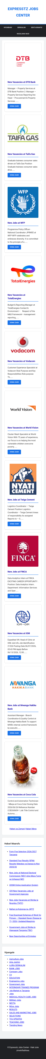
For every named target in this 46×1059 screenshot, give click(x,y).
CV (10, 975)
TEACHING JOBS (16, 1022)
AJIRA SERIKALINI (17, 965)
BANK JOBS (14, 968)
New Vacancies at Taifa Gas (21, 154)
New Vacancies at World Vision (23, 427)
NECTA (12, 1003)
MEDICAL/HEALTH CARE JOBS (22, 997)
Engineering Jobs (16, 981)
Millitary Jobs (15, 1000)
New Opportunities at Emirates (22, 936)
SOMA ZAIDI (14, 106)
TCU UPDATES (15, 1019)
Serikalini (21, 27)
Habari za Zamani (17, 829)
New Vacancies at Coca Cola (22, 794)
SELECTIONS (15, 1016)
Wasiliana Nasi (23, 34)
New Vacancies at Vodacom (21, 361)
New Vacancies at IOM (19, 633)
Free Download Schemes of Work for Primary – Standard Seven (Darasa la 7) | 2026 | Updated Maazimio (25, 918)
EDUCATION (14, 978)
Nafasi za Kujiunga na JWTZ (21, 909)
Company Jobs (15, 971)
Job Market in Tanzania (19, 990)
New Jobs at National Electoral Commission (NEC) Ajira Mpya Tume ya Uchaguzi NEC (25, 876)
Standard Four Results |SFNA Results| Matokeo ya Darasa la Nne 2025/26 (24, 863)
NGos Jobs (14, 1006)
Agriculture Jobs (16, 959)
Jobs (11, 994)
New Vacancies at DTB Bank (21, 82)
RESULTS (13, 1009)
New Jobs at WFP (16, 223)
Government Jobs (17, 984)
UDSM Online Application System (23, 885)
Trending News (15, 1025)
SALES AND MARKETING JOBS (22, 1013)
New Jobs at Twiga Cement (21, 499)
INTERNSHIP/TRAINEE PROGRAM (24, 987)
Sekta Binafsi (36, 27)
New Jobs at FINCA (17, 571)
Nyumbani (8, 27)
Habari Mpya (30, 829)
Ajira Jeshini (14, 962)
